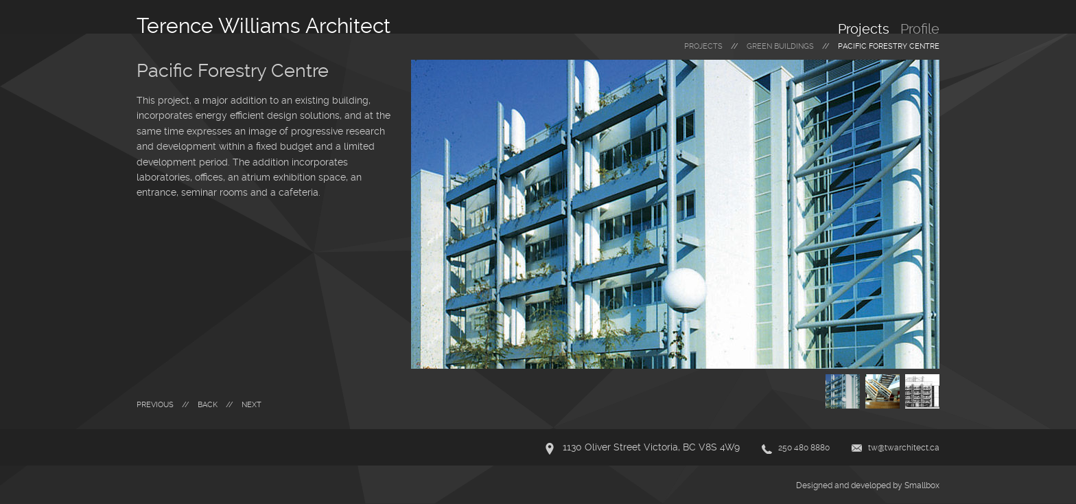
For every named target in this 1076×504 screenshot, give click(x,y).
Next (251, 404)
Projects (863, 29)
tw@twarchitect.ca (903, 448)
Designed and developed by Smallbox (867, 485)
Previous (155, 404)
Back (208, 404)
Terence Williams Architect (263, 26)
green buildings (780, 46)
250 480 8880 (804, 448)
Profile (919, 29)
